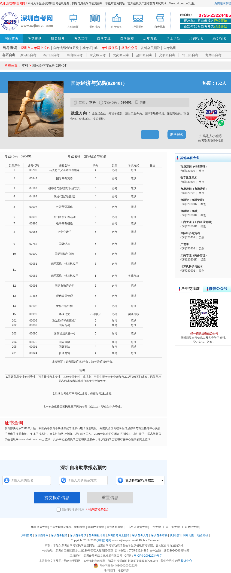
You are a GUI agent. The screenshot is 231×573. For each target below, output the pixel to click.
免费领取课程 (222, 3)
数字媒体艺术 (188, 177)
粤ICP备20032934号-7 (147, 555)
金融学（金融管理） (192, 200)
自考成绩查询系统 (66, 48)
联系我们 (175, 535)
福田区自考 (51, 55)
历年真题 (150, 38)
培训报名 (196, 38)
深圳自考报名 (59, 535)
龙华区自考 (213, 55)
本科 (25, 65)
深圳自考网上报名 (118, 535)
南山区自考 (75, 55)
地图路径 (203, 535)
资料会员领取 (150, 48)
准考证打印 (90, 48)
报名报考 (58, 38)
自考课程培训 (96, 535)
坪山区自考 (190, 55)
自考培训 (169, 48)
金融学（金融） (190, 211)
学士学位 (173, 38)
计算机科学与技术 (191, 266)
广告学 (184, 244)
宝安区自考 (98, 55)
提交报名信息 (56, 497)
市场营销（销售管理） (194, 166)
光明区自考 (167, 55)
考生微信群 (110, 48)
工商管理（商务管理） (194, 255)
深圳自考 (26, 535)
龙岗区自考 (121, 55)
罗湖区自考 (28, 55)
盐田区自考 (144, 55)
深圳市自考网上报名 (35, 48)
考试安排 (81, 38)
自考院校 (127, 38)
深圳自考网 (42, 535)
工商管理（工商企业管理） (197, 222)
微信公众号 (129, 48)
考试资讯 (35, 38)
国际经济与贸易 (190, 233)
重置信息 (110, 497)
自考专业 (104, 38)
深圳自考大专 (140, 535)
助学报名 (219, 38)
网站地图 (188, 535)
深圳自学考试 (78, 535)
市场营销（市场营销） (194, 188)
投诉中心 (186, 560)
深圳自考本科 (159, 535)
